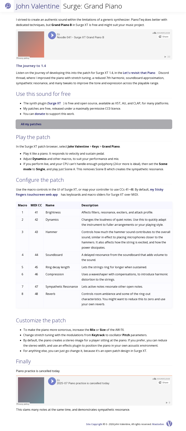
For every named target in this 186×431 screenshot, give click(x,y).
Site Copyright (94, 424)
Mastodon (158, 424)
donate (40, 114)
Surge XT (54, 103)
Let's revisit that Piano (139, 73)
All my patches (31, 124)
